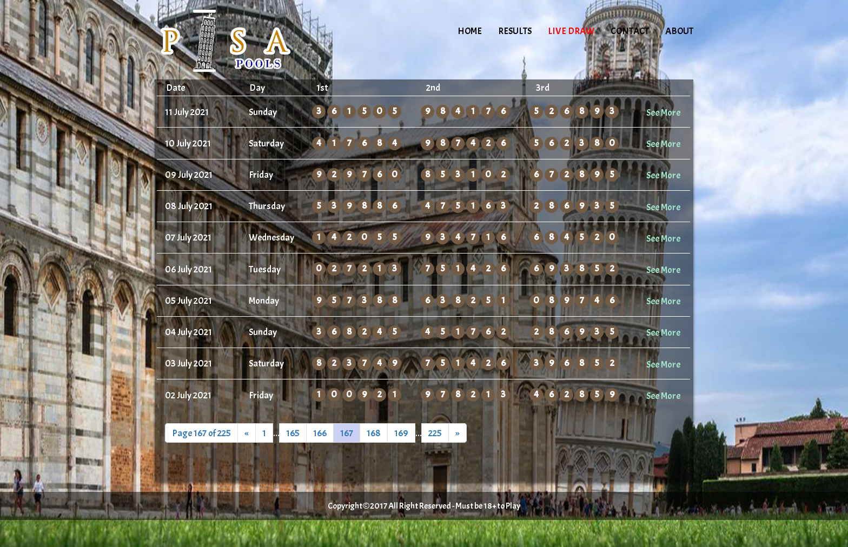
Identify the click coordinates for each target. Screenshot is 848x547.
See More (663, 112)
